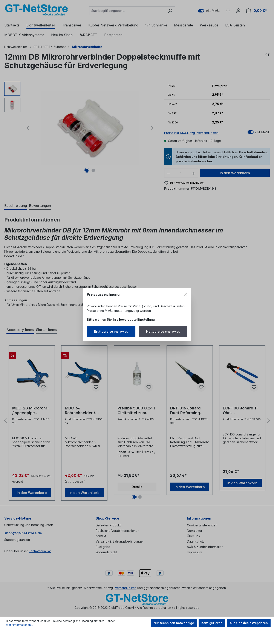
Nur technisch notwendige (173, 623)
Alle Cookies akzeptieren (249, 623)
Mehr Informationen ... (19, 624)
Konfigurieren (211, 623)
